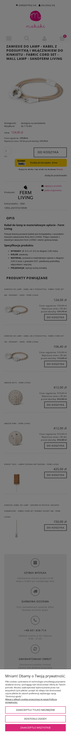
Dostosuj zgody (35, 718)
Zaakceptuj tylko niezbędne (35, 709)
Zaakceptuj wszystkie (35, 727)
